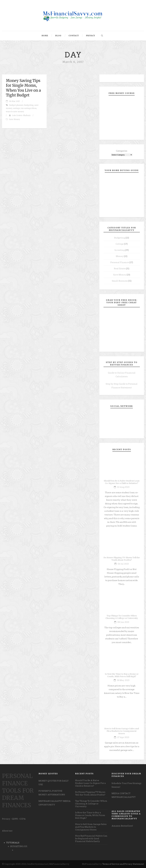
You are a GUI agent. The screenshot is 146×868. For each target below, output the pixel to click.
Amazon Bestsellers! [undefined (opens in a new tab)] (122, 826)
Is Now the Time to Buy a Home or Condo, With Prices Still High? (121, 675)
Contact (74, 35)
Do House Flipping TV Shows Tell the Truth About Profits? (122, 558)
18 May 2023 (123, 680)
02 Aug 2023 (123, 487)
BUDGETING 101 (18, 846)
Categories (121, 151)
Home (45, 35)
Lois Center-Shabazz (21, 115)
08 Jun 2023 (123, 622)
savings (16, 108)
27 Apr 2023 (123, 737)
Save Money (14, 119)
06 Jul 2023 (123, 564)
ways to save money (15, 111)
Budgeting (119, 238)
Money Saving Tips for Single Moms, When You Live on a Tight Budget (23, 87)
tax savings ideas (28, 108)
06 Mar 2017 (14, 101)
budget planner (16, 105)
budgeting (29, 105)
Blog (58, 35)
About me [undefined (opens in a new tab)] (7, 831)
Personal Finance (119, 262)
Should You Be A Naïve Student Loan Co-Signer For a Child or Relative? (121, 482)
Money (119, 256)
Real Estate (119, 268)
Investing (119, 250)
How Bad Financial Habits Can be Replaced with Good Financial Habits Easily (91, 839)
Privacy (90, 35)
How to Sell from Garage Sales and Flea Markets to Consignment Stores (121, 731)
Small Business (120, 281)
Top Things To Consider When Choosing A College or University (121, 616)
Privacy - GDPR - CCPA (14, 819)
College (120, 244)
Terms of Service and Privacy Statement (123, 864)
